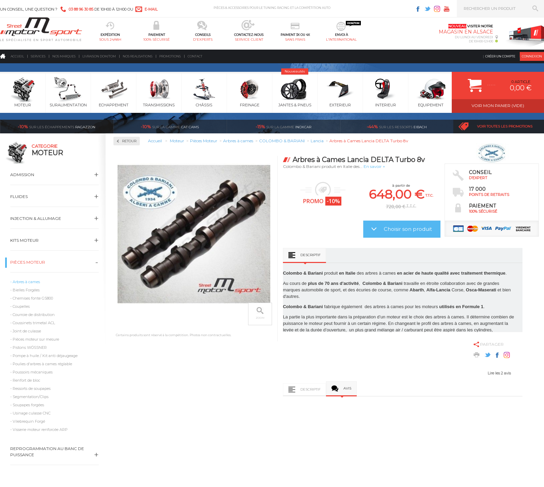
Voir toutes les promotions (504, 126)
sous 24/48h (110, 39)
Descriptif (310, 255)
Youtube (446, 9)
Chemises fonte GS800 (33, 298)
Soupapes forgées (28, 405)
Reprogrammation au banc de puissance (47, 451)
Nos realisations (137, 56)
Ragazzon (56, 126)
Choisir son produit (408, 229)
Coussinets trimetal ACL (34, 322)
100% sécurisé (156, 39)
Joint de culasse (27, 331)
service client (249, 39)
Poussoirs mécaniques (33, 372)
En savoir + (374, 166)
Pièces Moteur (27, 262)
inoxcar (283, 126)
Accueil (17, 56)
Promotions (170, 56)
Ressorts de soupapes (32, 388)
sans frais (295, 39)
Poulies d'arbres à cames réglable (42, 363)
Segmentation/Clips (31, 396)
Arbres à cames (26, 281)
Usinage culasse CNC (32, 413)
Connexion (532, 56)
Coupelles (21, 306)
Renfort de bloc (26, 380)
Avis (347, 388)
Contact (195, 56)
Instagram (437, 9)
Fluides (19, 196)
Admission (22, 174)
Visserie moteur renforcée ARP (40, 429)
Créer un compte (500, 56)
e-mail (151, 9)
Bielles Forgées (26, 290)
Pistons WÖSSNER (30, 347)
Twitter (427, 9)
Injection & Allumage (35, 218)
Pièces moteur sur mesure (36, 339)
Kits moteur (24, 240)
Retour (129, 141)
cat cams (170, 126)
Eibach (397, 126)
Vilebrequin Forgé (29, 421)
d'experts (203, 39)
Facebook (418, 9)
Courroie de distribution (34, 314)
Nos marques (64, 56)
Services (38, 56)
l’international (341, 39)
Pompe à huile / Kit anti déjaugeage (45, 355)
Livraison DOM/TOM (99, 56)
